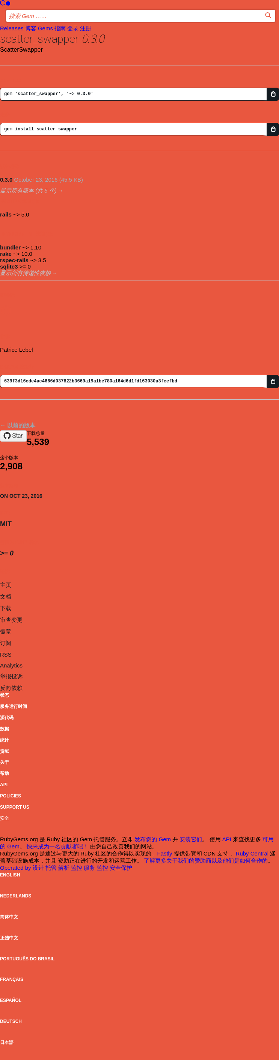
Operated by (16, 867)
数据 (4, 729)
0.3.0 (6, 179)
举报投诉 (11, 676)
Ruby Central (252, 853)
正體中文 (9, 938)
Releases (12, 28)
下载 (5, 608)
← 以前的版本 (17, 425)
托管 (51, 867)
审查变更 (11, 620)
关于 (4, 762)
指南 (60, 28)
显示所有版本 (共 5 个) (28, 190)
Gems (45, 28)
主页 (5, 585)
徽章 (5, 631)
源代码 (7, 717)
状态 (4, 695)
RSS (6, 654)
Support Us (14, 807)
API (4, 784)
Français (11, 979)
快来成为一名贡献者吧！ (58, 846)
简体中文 (9, 917)
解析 (64, 867)
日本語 (7, 1042)
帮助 (4, 773)
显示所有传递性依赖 (25, 273)
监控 (77, 867)
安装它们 (190, 839)
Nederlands (15, 896)
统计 (4, 740)
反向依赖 (11, 688)
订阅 (5, 643)
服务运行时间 (13, 706)
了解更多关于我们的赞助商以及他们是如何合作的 (206, 860)
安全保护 (121, 867)
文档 (5, 596)
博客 (30, 28)
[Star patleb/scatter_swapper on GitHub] (13, 436)
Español (10, 1000)
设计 (39, 867)
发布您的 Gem (152, 839)
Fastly (164, 853)
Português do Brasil (27, 958)
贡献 (4, 751)
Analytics (11, 665)
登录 (72, 28)
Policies (10, 796)
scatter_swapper (39, 38)
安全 (4, 818)
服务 (90, 867)
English (10, 875)
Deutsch (11, 1021)
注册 (85, 28)
